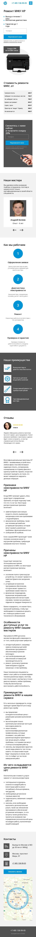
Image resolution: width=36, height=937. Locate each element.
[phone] (15, 30)
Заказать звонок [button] (15, 872)
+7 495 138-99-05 (19, 3)
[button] (14, 230)
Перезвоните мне (15, 37)
